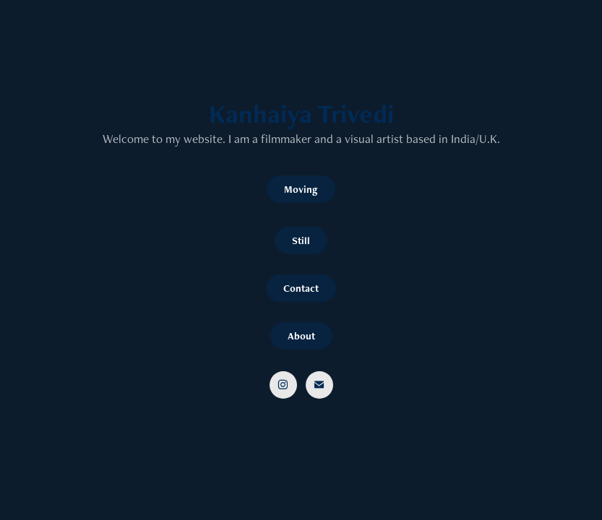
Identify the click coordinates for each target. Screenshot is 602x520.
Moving (301, 189)
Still (301, 240)
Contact (301, 288)
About (301, 335)
